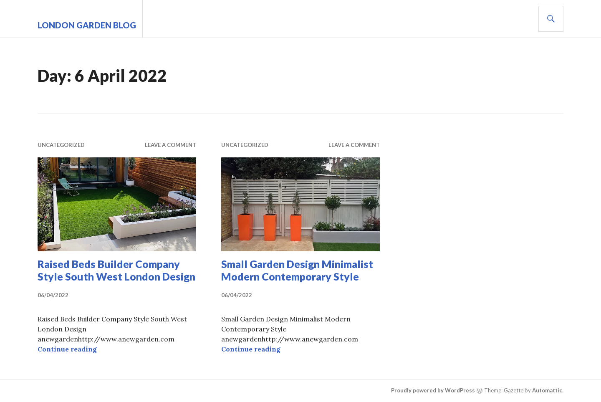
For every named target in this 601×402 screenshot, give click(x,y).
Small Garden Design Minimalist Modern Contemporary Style (297, 270)
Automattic (547, 390)
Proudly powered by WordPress (433, 390)
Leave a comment (170, 145)
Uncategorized (61, 145)
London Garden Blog (87, 25)
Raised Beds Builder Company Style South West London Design (116, 270)
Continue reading (67, 349)
